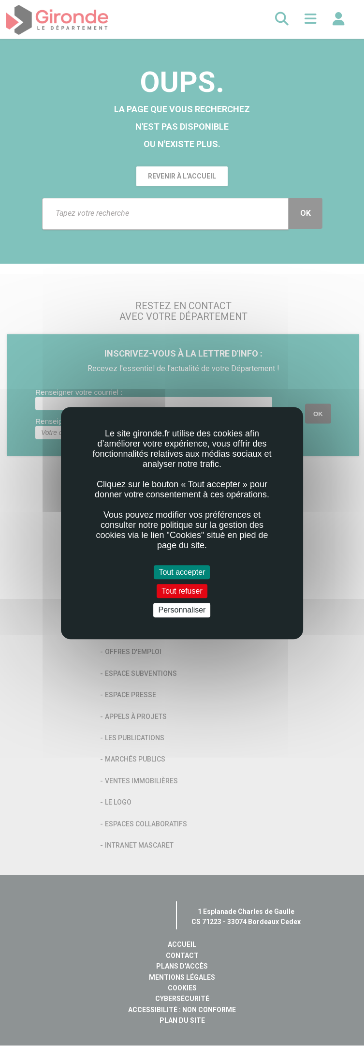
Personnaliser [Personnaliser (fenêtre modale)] (182, 610)
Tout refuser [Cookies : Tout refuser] (181, 591)
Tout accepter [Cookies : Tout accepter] (182, 572)
